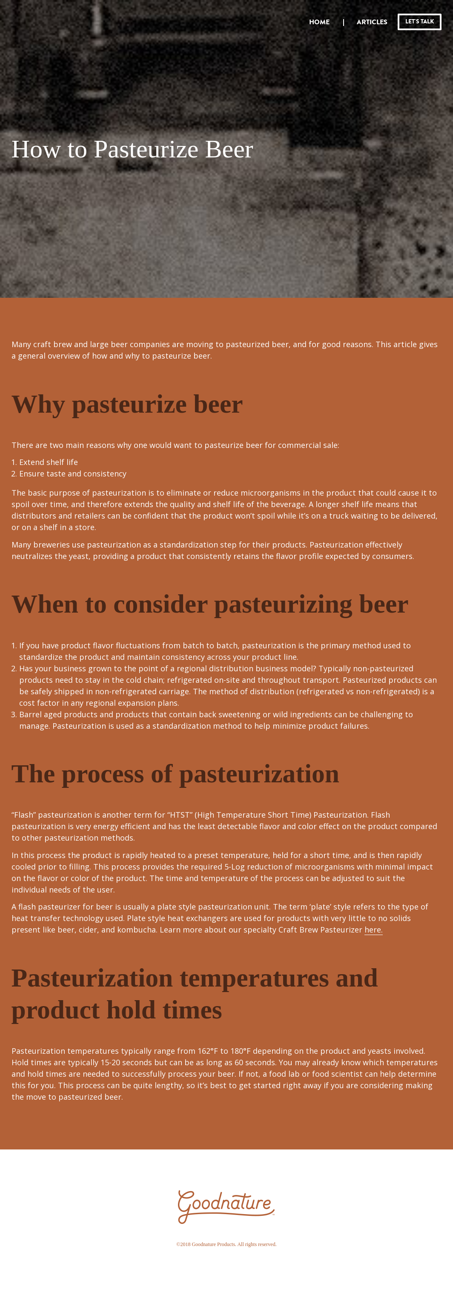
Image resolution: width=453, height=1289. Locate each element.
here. (373, 929)
